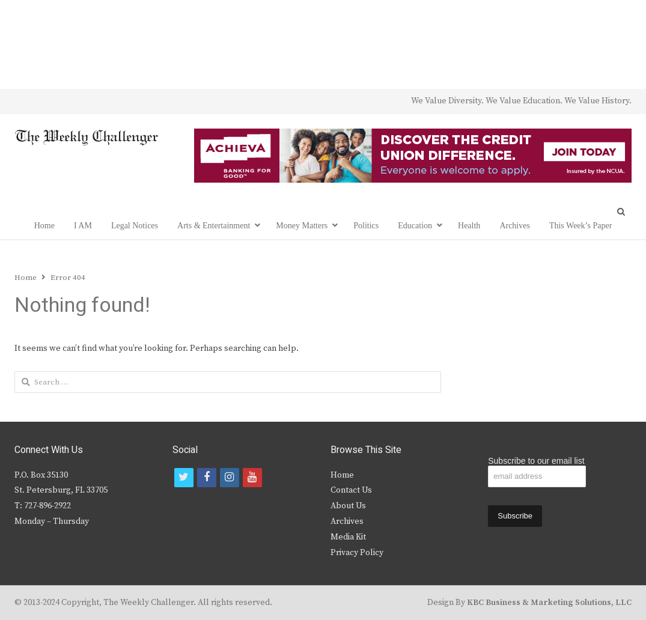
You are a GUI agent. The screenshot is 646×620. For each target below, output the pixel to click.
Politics (366, 225)
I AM (83, 225)
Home (44, 225)
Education (415, 225)
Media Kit (348, 537)
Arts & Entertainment (213, 225)
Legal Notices (134, 225)
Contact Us (351, 490)
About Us (348, 505)
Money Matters (302, 225)
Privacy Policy (357, 552)
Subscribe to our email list (536, 461)
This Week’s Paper (580, 225)
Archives (514, 225)
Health (469, 225)
